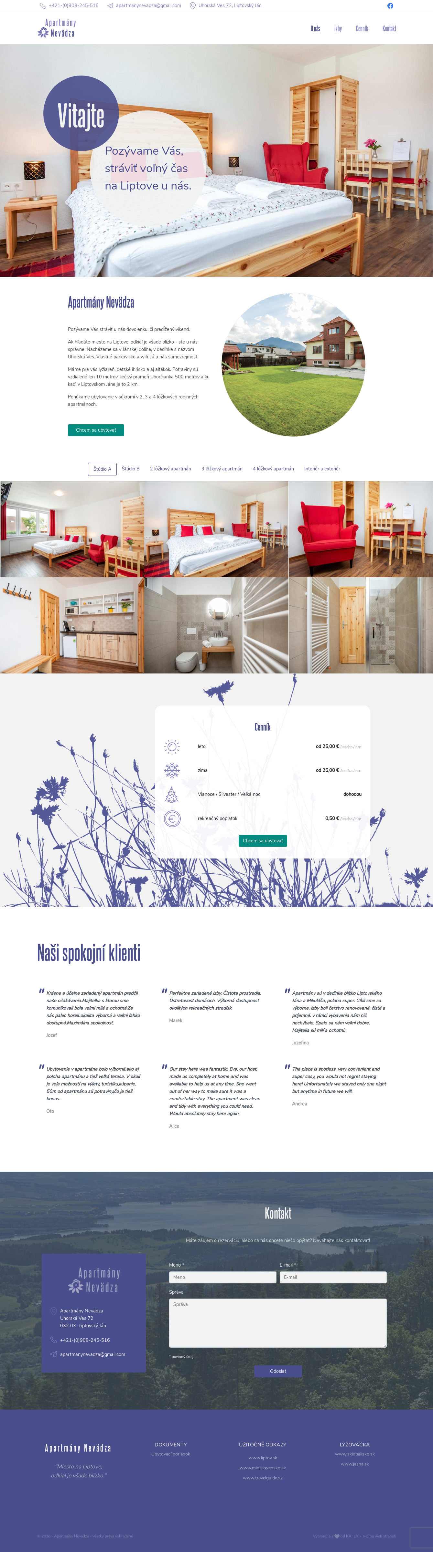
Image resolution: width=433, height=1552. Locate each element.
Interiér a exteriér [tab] (283, 470)
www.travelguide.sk (262, 1475)
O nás (315, 28)
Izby (338, 28)
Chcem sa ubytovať (96, 460)
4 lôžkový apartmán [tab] (252, 470)
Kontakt (389, 28)
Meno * (176, 1265)
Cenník (362, 28)
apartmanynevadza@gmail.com (62, 1340)
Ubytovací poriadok (170, 1461)
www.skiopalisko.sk (354, 1461)
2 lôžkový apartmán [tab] (187, 470)
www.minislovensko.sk (262, 1469)
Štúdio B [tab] (162, 470)
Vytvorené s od (354, 1536)
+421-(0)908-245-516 (58, 1331)
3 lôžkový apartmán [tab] (220, 470)
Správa (176, 1292)
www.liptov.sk (262, 1463)
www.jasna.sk (355, 1467)
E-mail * (288, 1265)
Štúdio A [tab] (144, 470)
